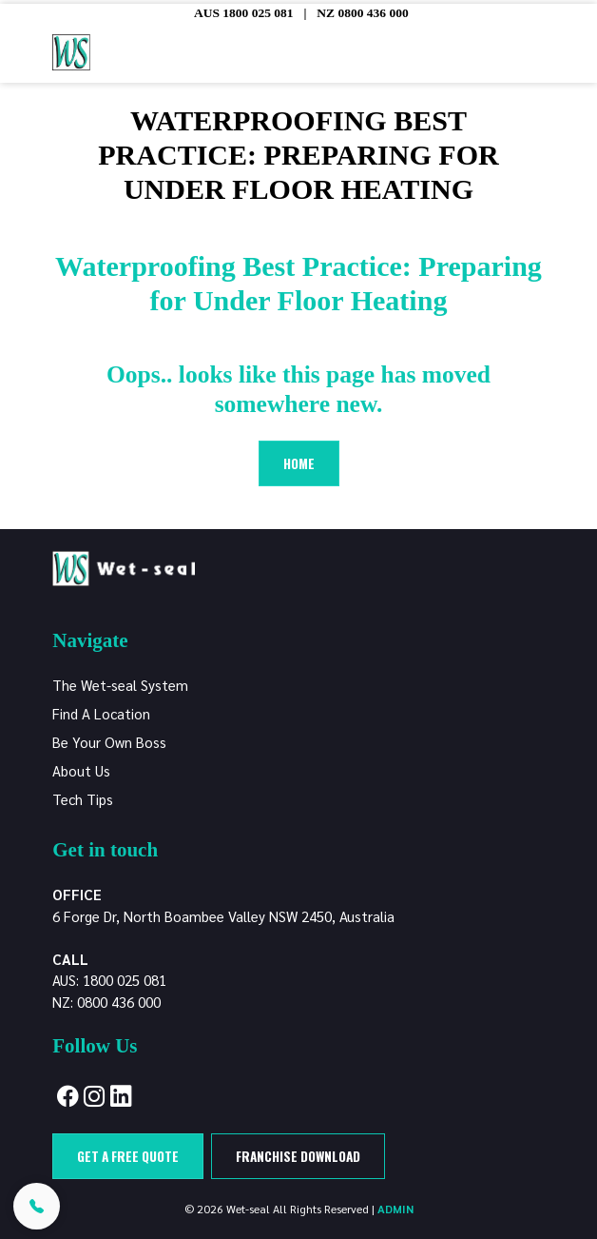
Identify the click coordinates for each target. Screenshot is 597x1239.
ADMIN (395, 1208)
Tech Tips (82, 799)
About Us (81, 770)
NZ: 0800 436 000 (106, 1002)
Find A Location (101, 713)
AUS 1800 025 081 (244, 13)
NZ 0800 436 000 (362, 13)
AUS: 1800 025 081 (109, 980)
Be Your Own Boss (109, 742)
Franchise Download (298, 1156)
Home (299, 463)
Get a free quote (128, 1156)
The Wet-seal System (120, 685)
